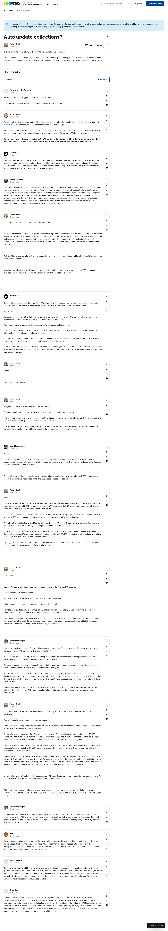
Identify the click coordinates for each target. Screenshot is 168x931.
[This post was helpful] (108, 36)
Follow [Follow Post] (98, 45)
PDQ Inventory (27, 10)
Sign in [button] (138, 3)
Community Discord (45, 27)
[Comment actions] (106, 105)
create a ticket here (44, 97)
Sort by (101, 79)
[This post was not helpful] (108, 45)
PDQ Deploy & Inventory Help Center (5, 10)
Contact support (155, 3)
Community (13, 10)
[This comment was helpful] (107, 91)
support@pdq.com (25, 97)
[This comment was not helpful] (107, 100)
